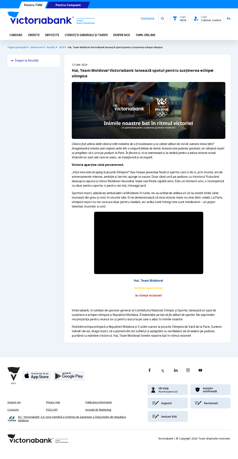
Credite (34, 35)
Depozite (52, 35)
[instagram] (188, 370)
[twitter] (162, 370)
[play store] (69, 377)
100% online (145, 35)
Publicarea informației (98, 402)
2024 (61, 47)
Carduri (15, 35)
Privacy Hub (53, 402)
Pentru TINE (33, 5)
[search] (162, 18)
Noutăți (50, 47)
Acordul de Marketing (98, 410)
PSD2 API (52, 410)
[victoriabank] (168, 389)
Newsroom (36, 47)
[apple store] (36, 377)
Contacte (147, 18)
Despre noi (14, 402)
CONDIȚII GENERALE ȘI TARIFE (86, 35)
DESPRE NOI (121, 35)
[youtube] (200, 370)
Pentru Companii (68, 5)
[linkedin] (176, 370)
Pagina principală (17, 47)
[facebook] (149, 370)
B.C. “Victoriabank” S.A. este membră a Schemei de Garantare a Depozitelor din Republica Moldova (72, 419)
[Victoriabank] (51, 19)
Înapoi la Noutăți (26, 60)
